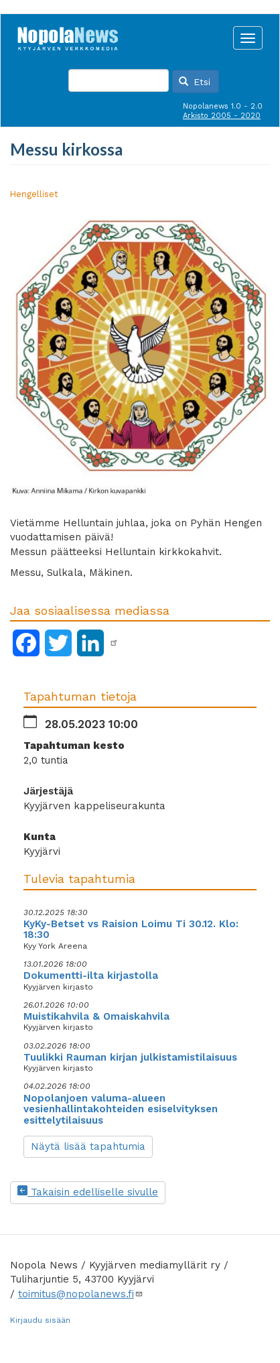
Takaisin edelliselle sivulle (87, 1192)
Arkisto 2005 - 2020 (222, 115)
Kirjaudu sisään (40, 1320)
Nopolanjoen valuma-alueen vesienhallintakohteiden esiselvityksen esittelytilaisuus (120, 1109)
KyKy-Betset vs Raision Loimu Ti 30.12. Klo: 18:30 (130, 929)
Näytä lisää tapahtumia (88, 1146)
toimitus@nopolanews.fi (80, 1294)
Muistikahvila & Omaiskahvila (96, 1016)
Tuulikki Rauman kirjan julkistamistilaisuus (130, 1057)
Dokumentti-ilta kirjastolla (90, 975)
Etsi (195, 81)
